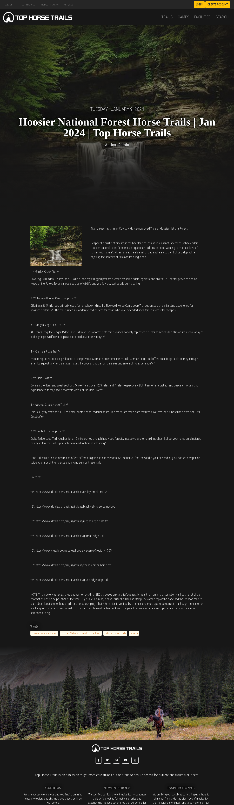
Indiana (134, 633)
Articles (68, 4)
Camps (183, 17)
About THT (10, 4)
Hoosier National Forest (44, 633)
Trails (167, 17)
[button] (99, 760)
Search (222, 17)
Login (199, 4)
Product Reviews (49, 4)
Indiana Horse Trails (115, 633)
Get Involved (28, 4)
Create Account (218, 4)
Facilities (202, 17)
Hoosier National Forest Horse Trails (81, 633)
